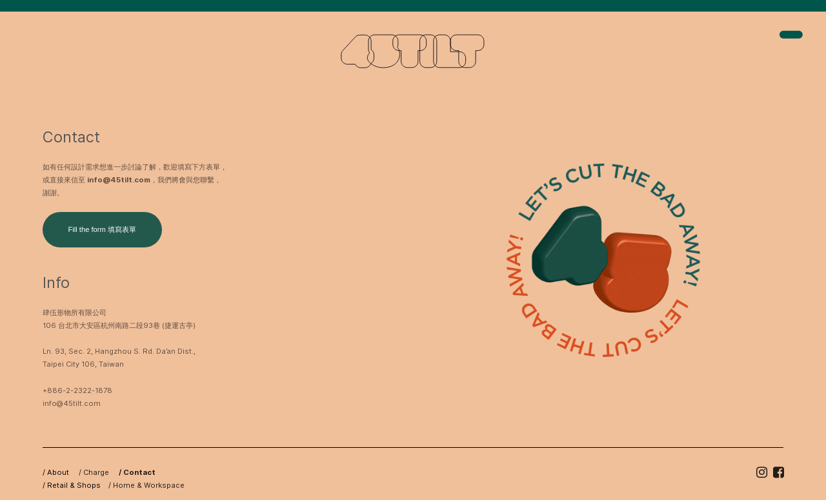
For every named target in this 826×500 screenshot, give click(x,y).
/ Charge (90, 472)
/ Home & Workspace (146, 485)
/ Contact (133, 472)
